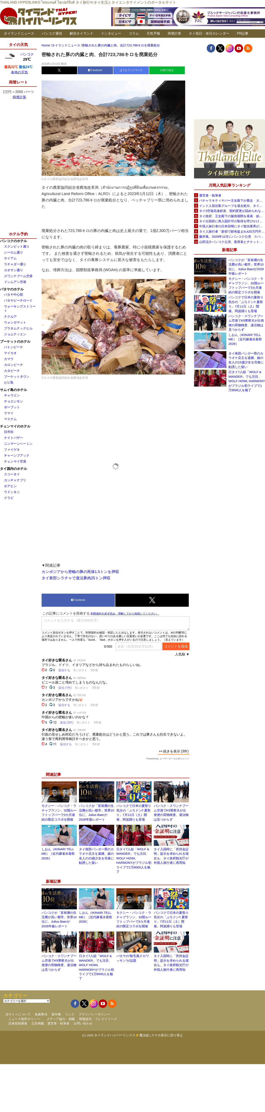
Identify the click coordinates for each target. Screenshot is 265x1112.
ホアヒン (10, 486)
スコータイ (12, 474)
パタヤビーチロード (18, 300)
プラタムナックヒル (18, 328)
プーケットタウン (16, 376)
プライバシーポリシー (94, 1014)
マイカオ (10, 353)
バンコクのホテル (13, 241)
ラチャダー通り (15, 264)
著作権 (56, 1014)
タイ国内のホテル (13, 468)
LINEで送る (167, 70)
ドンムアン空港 (15, 282)
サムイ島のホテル (13, 390)
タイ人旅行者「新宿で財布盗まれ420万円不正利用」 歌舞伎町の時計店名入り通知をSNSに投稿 (232, 231)
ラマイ (9, 413)
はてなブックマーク (131, 70)
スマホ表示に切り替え (167, 1035)
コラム (134, 33)
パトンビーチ (13, 347)
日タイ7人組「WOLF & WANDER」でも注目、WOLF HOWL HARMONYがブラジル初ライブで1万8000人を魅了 (246, 381)
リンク (70, 1014)
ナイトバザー (13, 437)
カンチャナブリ (15, 480)
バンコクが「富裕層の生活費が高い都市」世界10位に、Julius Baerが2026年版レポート (246, 266)
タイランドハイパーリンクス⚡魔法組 (121, 1035)
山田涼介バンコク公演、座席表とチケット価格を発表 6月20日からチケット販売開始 (232, 242)
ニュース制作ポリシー (24, 1019)
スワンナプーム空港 (18, 276)
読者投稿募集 (17, 1023)
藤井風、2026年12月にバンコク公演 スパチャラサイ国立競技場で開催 (232, 236)
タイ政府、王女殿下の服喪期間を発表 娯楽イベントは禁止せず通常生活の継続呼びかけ (232, 216)
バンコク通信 (52, 33)
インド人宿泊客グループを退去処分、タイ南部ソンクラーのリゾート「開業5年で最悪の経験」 (232, 206)
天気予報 (153, 33)
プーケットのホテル (15, 341)
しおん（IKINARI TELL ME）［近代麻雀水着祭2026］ (58, 853)
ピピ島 (9, 382)
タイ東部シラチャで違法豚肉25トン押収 (76, 578)
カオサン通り (13, 270)
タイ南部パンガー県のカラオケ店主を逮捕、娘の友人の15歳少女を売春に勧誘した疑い (246, 360)
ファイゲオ (12, 449)
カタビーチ (12, 370)
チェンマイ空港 (15, 461)
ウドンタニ (12, 492)
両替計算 (174, 33)
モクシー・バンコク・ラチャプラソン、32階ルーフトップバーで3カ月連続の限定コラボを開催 (246, 285)
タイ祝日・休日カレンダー (209, 33)
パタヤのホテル (12, 289)
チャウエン (12, 395)
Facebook (95, 70)
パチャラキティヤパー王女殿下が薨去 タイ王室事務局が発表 (232, 200)
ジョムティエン (15, 334)
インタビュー (111, 33)
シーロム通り (13, 252)
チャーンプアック (16, 455)
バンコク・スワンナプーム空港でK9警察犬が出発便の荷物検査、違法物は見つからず (246, 322)
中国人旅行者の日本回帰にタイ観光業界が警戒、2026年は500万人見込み (232, 226)
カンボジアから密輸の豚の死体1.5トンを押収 (80, 572)
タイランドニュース (19, 33)
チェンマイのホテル (15, 426)
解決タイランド (81, 33)
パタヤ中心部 (13, 294)
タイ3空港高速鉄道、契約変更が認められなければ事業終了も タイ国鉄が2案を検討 (232, 211)
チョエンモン (13, 401)
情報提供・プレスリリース (98, 1019)
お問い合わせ (82, 1023)
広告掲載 (37, 1023)
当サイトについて (18, 1014)
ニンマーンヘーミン (18, 443)
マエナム (10, 419)
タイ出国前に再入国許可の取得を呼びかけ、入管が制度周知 (232, 221)
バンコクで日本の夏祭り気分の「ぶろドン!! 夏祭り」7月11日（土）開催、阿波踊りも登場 (245, 304)
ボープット (12, 407)
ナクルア (10, 316)
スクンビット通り (16, 246)
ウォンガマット (15, 322)
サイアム (10, 258)
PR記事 (242, 33)
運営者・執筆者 (210, 195)
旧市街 (9, 432)
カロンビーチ (13, 365)
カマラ (9, 359)
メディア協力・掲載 (60, 1019)
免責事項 (41, 1014)
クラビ (9, 498)
